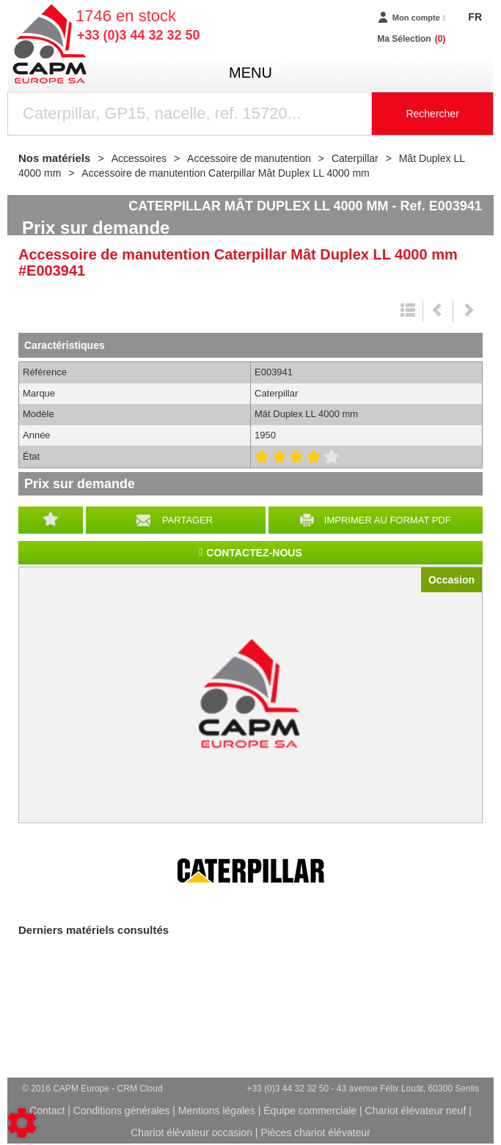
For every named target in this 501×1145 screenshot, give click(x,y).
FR (475, 17)
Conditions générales (121, 1110)
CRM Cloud (140, 1088)
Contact (47, 1110)
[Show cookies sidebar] (22, 1123)
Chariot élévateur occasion (191, 1132)
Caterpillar (251, 870)
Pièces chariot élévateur (315, 1132)
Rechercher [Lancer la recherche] (432, 113)
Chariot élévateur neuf (416, 1110)
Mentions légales (216, 1110)
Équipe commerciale (309, 1110)
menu (250, 73)
